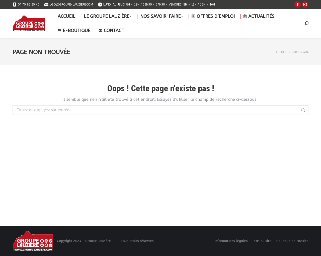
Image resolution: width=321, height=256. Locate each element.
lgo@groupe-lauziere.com (68, 4)
